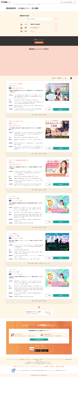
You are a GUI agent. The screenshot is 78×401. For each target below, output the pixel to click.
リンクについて (21, 387)
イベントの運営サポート (17, 249)
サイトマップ (27, 387)
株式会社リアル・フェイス (15, 132)
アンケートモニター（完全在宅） (20, 90)
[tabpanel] (32, 67)
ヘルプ (42, 387)
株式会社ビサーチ (13, 174)
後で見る (48, 116)
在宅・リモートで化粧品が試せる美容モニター (24, 171)
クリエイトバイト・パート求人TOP (10, 4)
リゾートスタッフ (15, 209)
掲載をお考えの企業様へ (60, 387)
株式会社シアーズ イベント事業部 (16, 252)
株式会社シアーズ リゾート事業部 (16, 212)
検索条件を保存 (39, 46)
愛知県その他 (20, 4)
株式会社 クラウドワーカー (15, 93)
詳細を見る (61, 116)
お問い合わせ (52, 387)
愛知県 (17, 4)
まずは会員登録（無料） (39, 358)
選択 (57, 24)
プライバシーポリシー (35, 387)
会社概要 (46, 387)
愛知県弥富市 (24, 4)
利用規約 (15, 387)
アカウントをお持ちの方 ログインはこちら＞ (39, 362)
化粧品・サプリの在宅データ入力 (20, 130)
